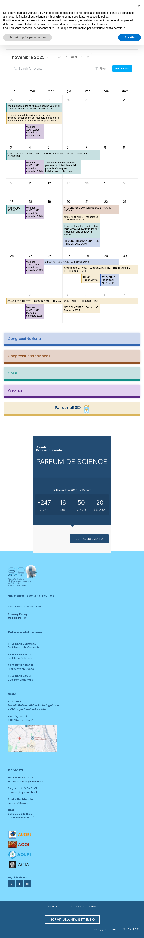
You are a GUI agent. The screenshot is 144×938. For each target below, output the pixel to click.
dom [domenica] (125, 91)
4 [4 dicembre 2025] (68, 295)
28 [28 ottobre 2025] (31, 100)
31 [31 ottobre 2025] (86, 100)
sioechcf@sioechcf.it (30, 781)
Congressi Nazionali (25, 338)
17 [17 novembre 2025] (11, 202)
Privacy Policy (17, 614)
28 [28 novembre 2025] (87, 256)
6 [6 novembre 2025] (67, 147)
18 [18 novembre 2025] (30, 202)
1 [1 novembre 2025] (105, 100)
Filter (100, 68)
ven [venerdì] (87, 91)
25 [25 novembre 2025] (30, 256)
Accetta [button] (130, 37)
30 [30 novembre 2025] (125, 256)
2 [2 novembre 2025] (124, 100)
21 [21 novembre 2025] (86, 202)
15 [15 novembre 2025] (105, 183)
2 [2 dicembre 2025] (30, 295)
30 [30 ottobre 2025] (68, 100)
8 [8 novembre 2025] (105, 147)
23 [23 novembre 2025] (125, 202)
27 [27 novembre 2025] (68, 256)
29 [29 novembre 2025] (106, 256)
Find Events (122, 68)
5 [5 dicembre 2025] (86, 295)
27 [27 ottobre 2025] (12, 100)
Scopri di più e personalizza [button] (27, 37)
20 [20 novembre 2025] (68, 202)
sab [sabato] (106, 91)
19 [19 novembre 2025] (49, 202)
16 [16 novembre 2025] (124, 183)
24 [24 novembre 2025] (12, 256)
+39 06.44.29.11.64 (24, 777)
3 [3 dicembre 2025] (48, 295)
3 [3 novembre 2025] (11, 147)
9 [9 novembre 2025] (124, 147)
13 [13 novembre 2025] (68, 183)
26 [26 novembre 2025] (49, 256)
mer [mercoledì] (51, 91)
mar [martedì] (32, 91)
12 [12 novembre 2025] (49, 183)
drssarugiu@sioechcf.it (22, 792)
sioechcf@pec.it (18, 803)
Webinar (15, 390)
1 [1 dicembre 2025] (10, 295)
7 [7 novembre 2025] (86, 147)
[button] (139, 6)
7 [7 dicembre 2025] (124, 295)
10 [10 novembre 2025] (11, 183)
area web (16, 755)
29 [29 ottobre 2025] (49, 100)
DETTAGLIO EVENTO (89, 612)
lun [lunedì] (13, 91)
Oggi (74, 56)
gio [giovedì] (69, 91)
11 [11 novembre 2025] (30, 183)
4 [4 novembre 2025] (30, 147)
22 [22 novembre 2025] (106, 202)
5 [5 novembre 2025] (48, 147)
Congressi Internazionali (29, 355)
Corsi (12, 373)
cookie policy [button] (100, 16)
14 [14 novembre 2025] (87, 183)
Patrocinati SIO (68, 407)
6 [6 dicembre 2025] (105, 295)
